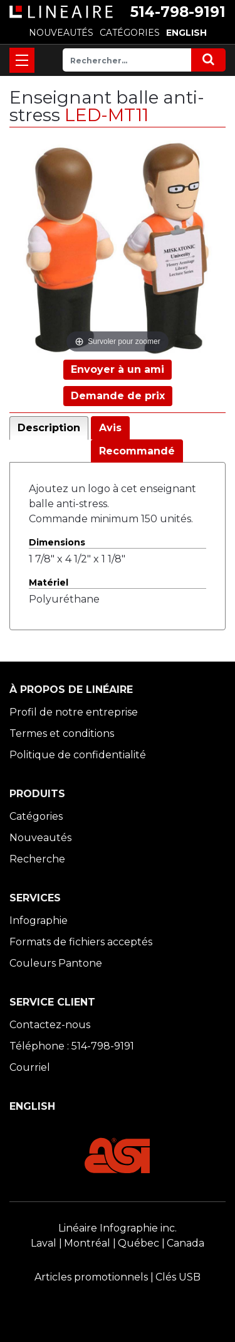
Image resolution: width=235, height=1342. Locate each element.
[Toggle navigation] (21, 60)
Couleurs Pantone (55, 963)
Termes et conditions (61, 733)
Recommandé (137, 451)
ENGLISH (186, 32)
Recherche (37, 859)
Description (49, 428)
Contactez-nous (49, 1025)
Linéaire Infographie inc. (117, 1228)
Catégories (36, 816)
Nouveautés (40, 838)
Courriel (29, 1067)
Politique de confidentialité (77, 755)
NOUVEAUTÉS (61, 32)
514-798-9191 (178, 12)
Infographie (38, 920)
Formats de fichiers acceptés (80, 942)
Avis (110, 428)
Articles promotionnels (91, 1277)
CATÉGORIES (130, 32)
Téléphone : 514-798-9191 (71, 1046)
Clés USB (178, 1277)
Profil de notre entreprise (73, 712)
